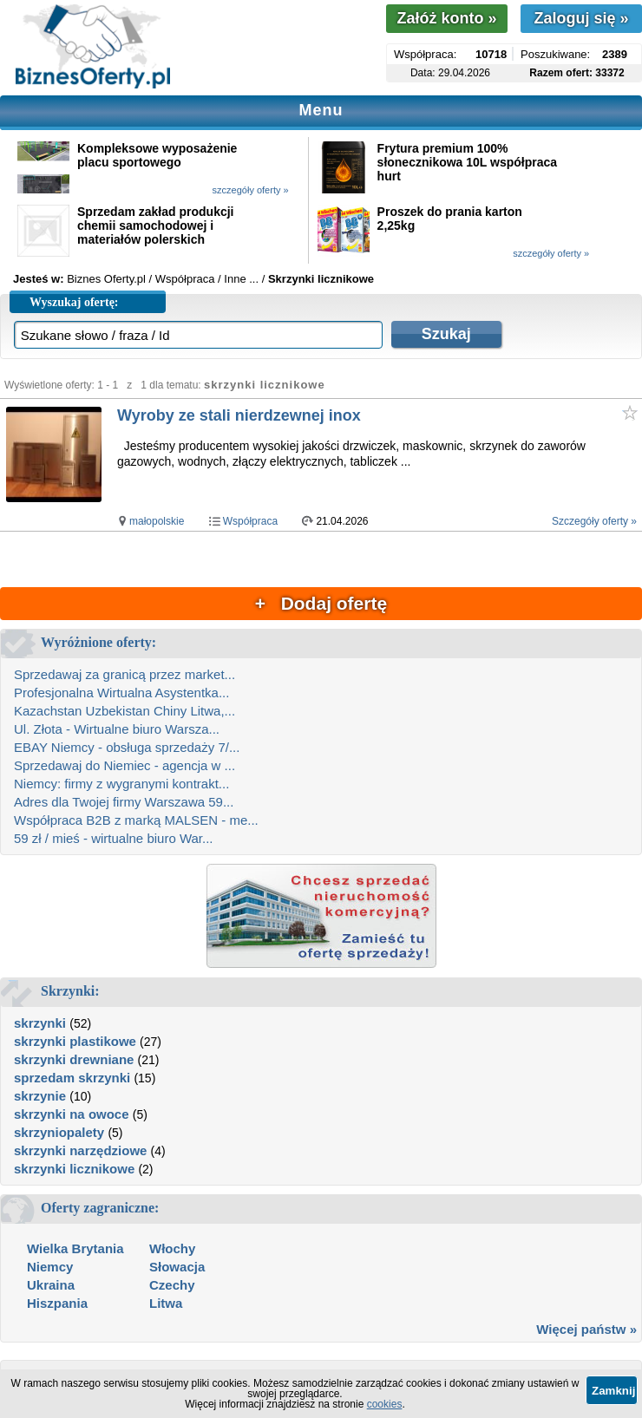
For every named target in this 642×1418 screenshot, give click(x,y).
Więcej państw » (586, 1329)
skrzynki (40, 1023)
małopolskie (156, 521)
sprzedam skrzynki (72, 1077)
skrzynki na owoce (71, 1114)
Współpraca (250, 521)
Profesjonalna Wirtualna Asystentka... (121, 692)
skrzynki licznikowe (74, 1168)
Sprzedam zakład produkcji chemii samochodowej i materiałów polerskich (155, 225)
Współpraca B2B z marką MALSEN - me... (136, 820)
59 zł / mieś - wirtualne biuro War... (113, 838)
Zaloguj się (581, 18)
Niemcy (50, 1266)
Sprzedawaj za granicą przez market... (124, 674)
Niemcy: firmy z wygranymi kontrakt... (121, 783)
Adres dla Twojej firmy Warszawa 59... (123, 801)
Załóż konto (446, 18)
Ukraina (51, 1285)
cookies (385, 1404)
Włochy (172, 1248)
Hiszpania (57, 1303)
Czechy (172, 1285)
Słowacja (177, 1266)
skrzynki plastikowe (75, 1041)
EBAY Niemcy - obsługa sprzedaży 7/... (126, 747)
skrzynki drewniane (74, 1059)
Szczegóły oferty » (594, 521)
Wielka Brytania (75, 1248)
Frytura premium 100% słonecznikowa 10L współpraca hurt (467, 162)
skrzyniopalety (59, 1132)
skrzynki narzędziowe (80, 1150)
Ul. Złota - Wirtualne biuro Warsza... (116, 729)
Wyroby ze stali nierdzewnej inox (239, 415)
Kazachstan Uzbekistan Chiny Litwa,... (124, 710)
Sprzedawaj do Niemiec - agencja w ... (124, 765)
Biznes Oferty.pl (106, 278)
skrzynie (40, 1095)
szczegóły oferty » (251, 190)
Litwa (165, 1303)
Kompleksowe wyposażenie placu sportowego (157, 155)
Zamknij (613, 1390)
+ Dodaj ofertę (321, 603)
